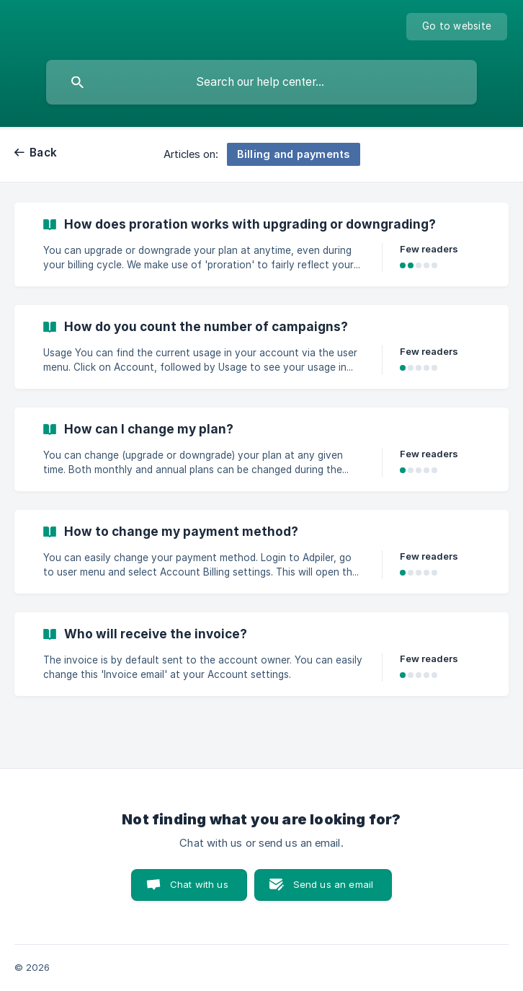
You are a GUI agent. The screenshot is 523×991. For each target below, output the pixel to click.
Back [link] (43, 152)
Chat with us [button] (199, 884)
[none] (456, 26)
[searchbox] (261, 82)
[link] (261, 244)
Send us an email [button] (333, 884)
